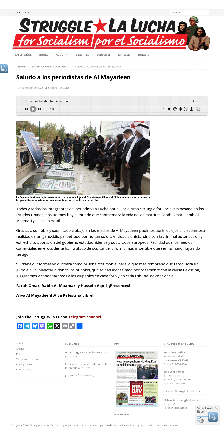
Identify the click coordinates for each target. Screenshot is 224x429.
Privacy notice (24, 364)
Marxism (124, 54)
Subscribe (104, 54)
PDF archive (121, 414)
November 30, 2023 (32, 87)
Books (43, 54)
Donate (143, 54)
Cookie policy (23, 369)
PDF (18, 354)
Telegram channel (84, 316)
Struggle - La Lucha (58, 87)
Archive (20, 348)
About (60, 54)
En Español (23, 54)
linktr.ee (82, 54)
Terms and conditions (28, 359)
